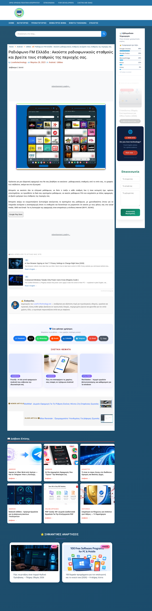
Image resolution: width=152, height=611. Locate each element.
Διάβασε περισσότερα (130, 119)
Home (11, 23)
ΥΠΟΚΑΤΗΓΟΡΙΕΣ (39, 23)
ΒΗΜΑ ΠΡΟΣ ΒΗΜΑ (57, 23)
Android (52, 62)
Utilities (60, 62)
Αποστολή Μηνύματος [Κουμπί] (130, 212)
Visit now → (130, 153)
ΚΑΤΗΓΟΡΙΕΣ (22, 23)
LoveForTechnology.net (42, 304)
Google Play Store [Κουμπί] (15, 214)
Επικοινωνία (49, 3)
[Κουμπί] (104, 34)
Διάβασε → (13, 478)
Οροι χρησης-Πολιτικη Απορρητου (24, 3)
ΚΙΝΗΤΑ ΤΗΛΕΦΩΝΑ (77, 23)
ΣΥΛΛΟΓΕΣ (93, 23)
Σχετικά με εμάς (84, 3)
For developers (66, 3)
